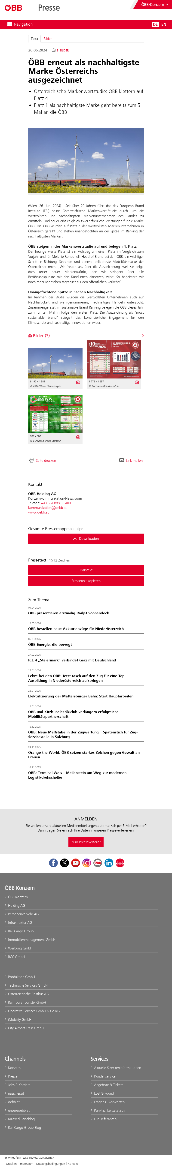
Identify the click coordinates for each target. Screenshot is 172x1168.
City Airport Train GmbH (24, 1028)
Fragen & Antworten (108, 1102)
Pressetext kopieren (86, 581)
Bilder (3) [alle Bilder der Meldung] (39, 336)
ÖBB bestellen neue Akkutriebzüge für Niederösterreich (76, 629)
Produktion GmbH (20, 977)
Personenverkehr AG (22, 914)
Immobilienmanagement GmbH (30, 939)
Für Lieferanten (104, 1119)
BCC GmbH (15, 957)
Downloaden (86, 538)
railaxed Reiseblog (20, 1119)
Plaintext (86, 570)
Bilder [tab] (48, 38)
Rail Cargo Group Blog (23, 1127)
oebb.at (12, 1102)
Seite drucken (46, 460)
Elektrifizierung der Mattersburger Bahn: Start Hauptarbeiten (80, 696)
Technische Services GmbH (26, 985)
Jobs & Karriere (18, 1085)
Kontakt (73, 1163)
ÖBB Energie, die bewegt (50, 644)
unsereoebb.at (17, 1110)
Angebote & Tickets (107, 1085)
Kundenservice (103, 1076)
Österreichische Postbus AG (27, 994)
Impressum (26, 1163)
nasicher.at (14, 1093)
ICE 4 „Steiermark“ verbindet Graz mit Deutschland (72, 660)
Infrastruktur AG (18, 922)
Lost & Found (102, 1093)
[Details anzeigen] (78, 381)
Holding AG (15, 905)
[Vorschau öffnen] (86, 160)
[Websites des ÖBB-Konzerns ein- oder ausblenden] (155, 4)
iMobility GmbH (18, 1019)
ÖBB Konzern (16, 897)
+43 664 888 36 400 (56, 503)
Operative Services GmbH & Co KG (32, 1011)
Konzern (13, 1068)
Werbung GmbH (18, 948)
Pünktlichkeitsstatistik (108, 1110)
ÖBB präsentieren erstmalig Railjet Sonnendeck (68, 613)
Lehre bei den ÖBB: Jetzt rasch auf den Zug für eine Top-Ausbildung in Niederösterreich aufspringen (77, 678)
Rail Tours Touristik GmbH (25, 1002)
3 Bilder (63, 50)
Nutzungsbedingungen (50, 1163)
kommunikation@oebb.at (47, 507)
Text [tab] (34, 38)
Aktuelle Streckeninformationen (116, 1068)
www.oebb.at (38, 512)
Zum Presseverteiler (86, 842)
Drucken (11, 1163)
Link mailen (134, 460)
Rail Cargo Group (19, 931)
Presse (11, 1076)
